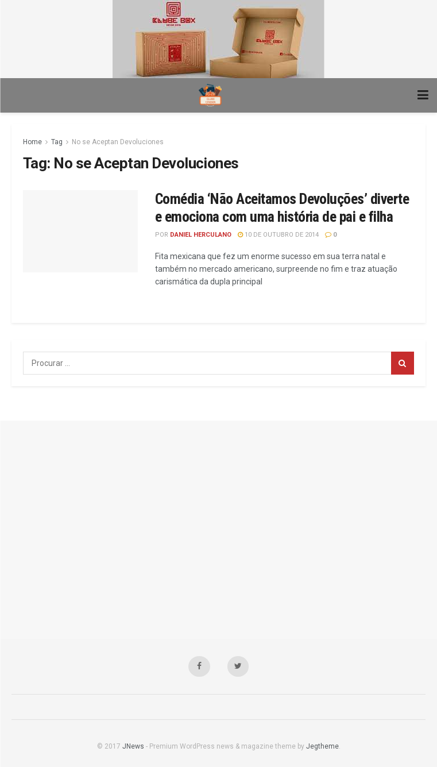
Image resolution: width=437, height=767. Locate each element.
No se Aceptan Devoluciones (118, 142)
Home (32, 142)
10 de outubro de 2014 (278, 234)
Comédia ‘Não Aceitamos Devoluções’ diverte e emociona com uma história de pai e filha (282, 207)
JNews (133, 746)
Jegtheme (322, 746)
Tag (57, 142)
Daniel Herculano (200, 234)
